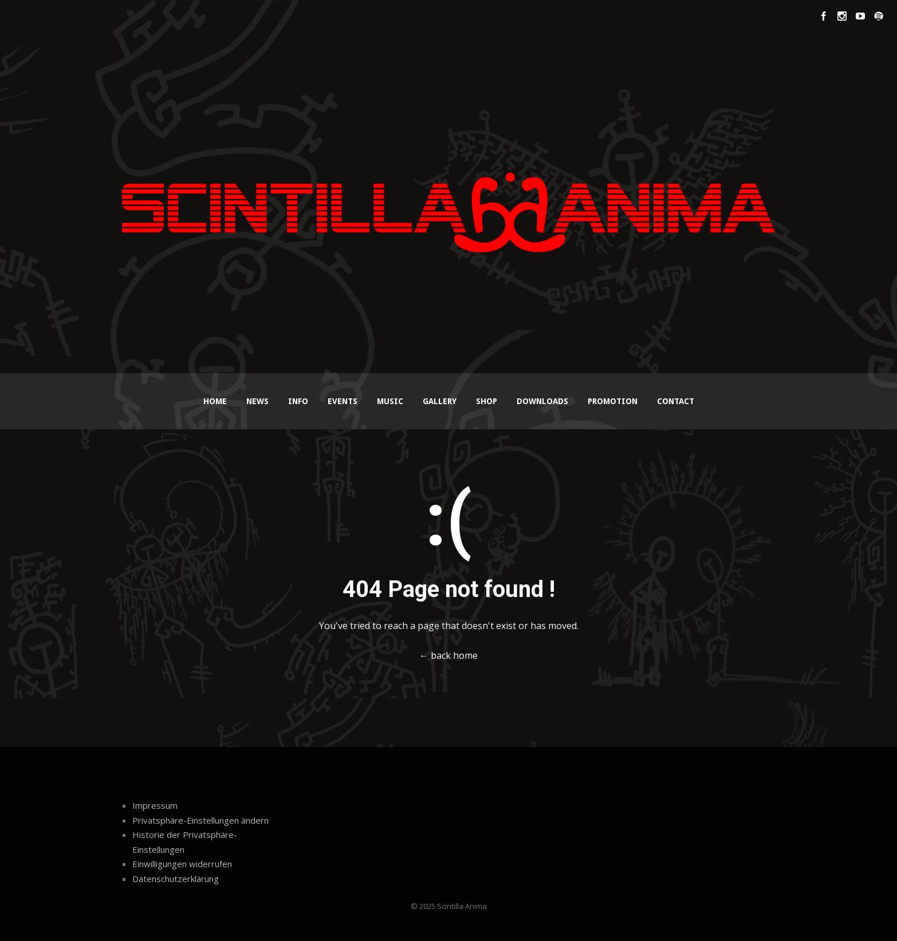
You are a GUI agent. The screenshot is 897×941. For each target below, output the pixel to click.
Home (215, 401)
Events (342, 401)
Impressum (155, 805)
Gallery (440, 401)
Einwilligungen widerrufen (182, 863)
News (257, 401)
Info (298, 401)
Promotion (613, 401)
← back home (448, 655)
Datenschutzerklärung (175, 878)
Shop (486, 401)
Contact (675, 401)
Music (390, 401)
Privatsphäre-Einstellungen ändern (200, 820)
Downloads (542, 401)
